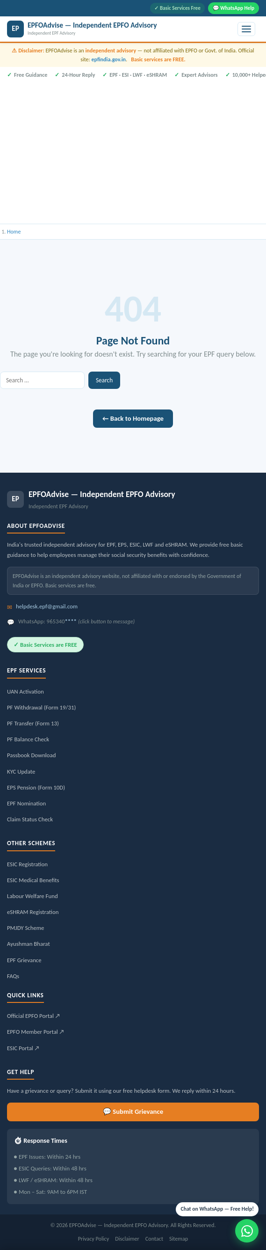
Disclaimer (127, 1238)
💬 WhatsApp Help (233, 8)
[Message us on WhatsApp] (247, 1231)
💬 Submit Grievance (133, 1111)
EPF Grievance (24, 960)
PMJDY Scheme (25, 927)
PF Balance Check (28, 739)
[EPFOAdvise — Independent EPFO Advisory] (120, 29)
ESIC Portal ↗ (23, 1048)
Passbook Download (31, 755)
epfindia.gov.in (108, 59)
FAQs (13, 976)
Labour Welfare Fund (32, 895)
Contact (154, 1238)
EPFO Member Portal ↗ (36, 1031)
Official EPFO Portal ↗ (33, 1015)
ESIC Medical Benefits (33, 880)
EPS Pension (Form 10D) (36, 787)
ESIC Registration (27, 864)
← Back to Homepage (133, 418)
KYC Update (21, 771)
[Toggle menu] (246, 29)
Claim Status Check (30, 819)
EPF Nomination (26, 803)
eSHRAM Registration (32, 911)
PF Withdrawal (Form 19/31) (41, 707)
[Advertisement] (133, 150)
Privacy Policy (93, 1238)
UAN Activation (25, 691)
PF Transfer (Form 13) (33, 723)
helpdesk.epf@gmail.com (47, 606)
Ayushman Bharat (28, 943)
